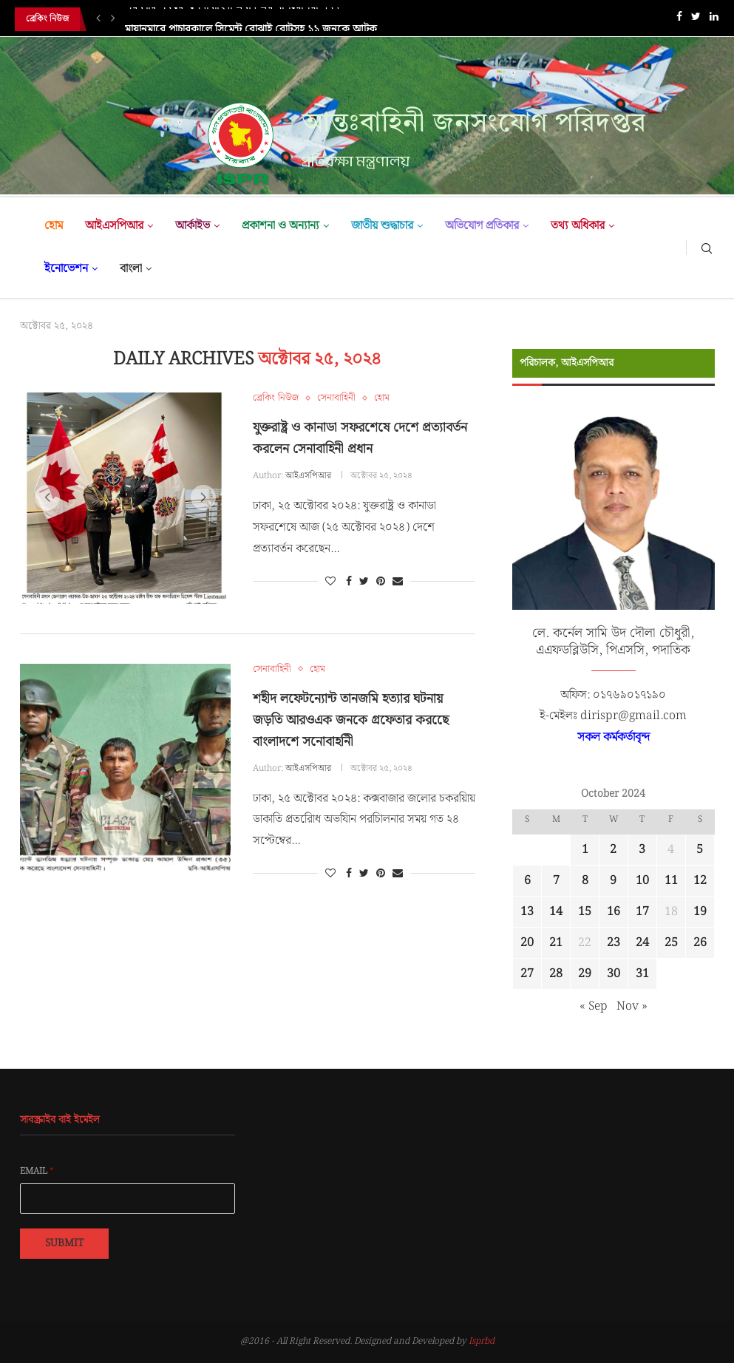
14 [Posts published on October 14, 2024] (556, 912)
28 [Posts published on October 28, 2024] (556, 974)
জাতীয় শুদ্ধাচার (382, 226)
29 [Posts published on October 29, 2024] (584, 974)
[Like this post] (330, 582)
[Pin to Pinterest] (380, 582)
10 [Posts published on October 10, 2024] (642, 880)
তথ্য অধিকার (578, 226)
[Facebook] (679, 19)
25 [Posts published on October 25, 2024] (671, 943)
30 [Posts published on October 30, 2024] (613, 974)
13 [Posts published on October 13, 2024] (527, 912)
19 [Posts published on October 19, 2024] (700, 912)
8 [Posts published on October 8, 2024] (585, 880)
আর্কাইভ (192, 226)
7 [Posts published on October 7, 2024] (556, 880)
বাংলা (131, 268)
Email (37, 1171)
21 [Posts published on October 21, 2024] (556, 943)
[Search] (706, 247)
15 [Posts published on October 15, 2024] (584, 912)
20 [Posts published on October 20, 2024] (527, 943)
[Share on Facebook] (349, 582)
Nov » (632, 1006)
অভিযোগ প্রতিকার (482, 226)
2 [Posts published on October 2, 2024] (613, 849)
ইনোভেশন (66, 268)
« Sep (594, 1006)
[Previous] (98, 19)
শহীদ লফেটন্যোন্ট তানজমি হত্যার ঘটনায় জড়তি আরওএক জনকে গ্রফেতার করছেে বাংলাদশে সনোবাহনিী (351, 720)
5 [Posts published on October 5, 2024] (699, 849)
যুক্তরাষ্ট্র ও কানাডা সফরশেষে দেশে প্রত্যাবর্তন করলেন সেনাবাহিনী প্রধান (360, 438)
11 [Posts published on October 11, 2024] (671, 880)
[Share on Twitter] (364, 582)
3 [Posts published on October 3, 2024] (642, 849)
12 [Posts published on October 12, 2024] (700, 880)
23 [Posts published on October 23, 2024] (613, 943)
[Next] (113, 19)
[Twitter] (695, 19)
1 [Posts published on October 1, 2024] (585, 849)
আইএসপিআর (114, 226)
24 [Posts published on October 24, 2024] (642, 943)
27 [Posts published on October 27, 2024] (527, 974)
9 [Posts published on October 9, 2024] (613, 880)
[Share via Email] (398, 582)
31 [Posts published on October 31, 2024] (642, 974)
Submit (64, 1243)
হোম (53, 226)
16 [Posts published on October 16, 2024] (613, 912)
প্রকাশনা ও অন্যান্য (280, 226)
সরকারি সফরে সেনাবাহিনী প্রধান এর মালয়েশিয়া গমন (232, 19)
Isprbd (482, 1341)
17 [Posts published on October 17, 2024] (642, 912)
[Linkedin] (714, 19)
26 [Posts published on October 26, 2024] (700, 943)
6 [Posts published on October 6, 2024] (527, 880)
